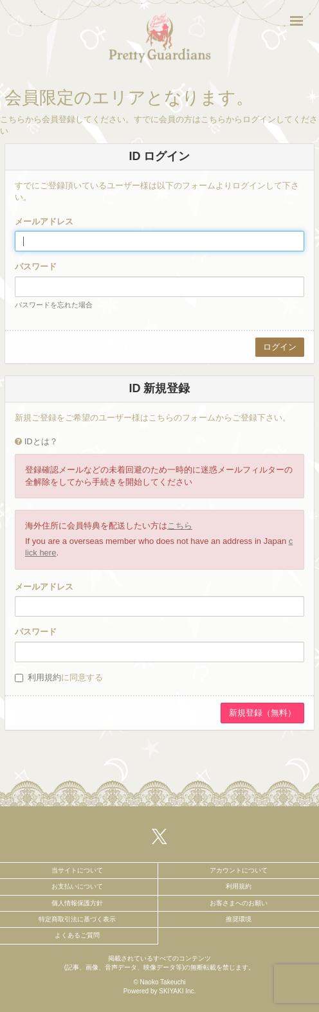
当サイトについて (77, 870)
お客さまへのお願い (239, 903)
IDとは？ (41, 441)
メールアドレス (44, 221)
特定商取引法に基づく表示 (77, 919)
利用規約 (44, 677)
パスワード (36, 266)
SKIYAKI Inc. (177, 991)
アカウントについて (239, 870)
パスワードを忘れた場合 (54, 305)
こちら (179, 525)
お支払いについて (77, 886)
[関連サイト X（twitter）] (159, 836)
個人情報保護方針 (77, 903)
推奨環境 (238, 919)
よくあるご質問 (77, 935)
